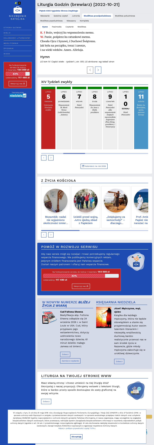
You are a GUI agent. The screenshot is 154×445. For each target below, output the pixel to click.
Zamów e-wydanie (70, 361)
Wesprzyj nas (17, 83)
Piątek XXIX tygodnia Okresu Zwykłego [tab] (58, 11)
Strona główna (12, 27)
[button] (43, 157)
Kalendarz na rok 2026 (94, 166)
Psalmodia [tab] (56, 27)
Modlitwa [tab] (82, 27)
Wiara (7, 54)
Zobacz (65, 354)
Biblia (7, 33)
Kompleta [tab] (84, 21)
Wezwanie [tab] (45, 16)
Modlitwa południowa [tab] (125, 16)
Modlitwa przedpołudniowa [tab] (97, 16)
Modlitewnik (11, 43)
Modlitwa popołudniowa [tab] (51, 21)
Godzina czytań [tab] (61, 16)
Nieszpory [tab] (71, 21)
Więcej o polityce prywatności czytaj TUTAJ (76, 428)
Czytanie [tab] (70, 27)
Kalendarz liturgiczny (17, 38)
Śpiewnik (9, 48)
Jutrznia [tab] (76, 16)
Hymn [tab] (45, 27)
